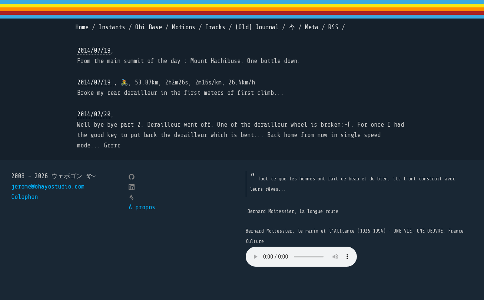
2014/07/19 (93, 50)
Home (82, 27)
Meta (311, 27)
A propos (142, 207)
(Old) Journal (257, 27)
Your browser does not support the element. (301, 257)
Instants (112, 27)
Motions (183, 27)
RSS (333, 27)
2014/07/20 (93, 114)
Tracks (215, 27)
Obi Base (148, 27)
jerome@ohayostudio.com (47, 186)
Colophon (24, 196)
